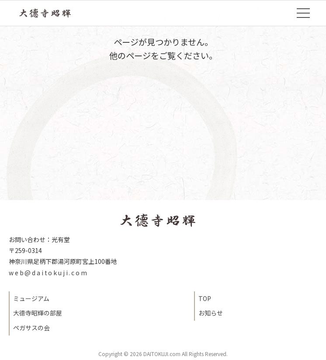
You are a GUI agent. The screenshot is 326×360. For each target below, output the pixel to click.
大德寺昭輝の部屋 (37, 312)
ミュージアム (31, 298)
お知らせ (210, 312)
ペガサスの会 (31, 327)
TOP (51, 13)
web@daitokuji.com (48, 272)
